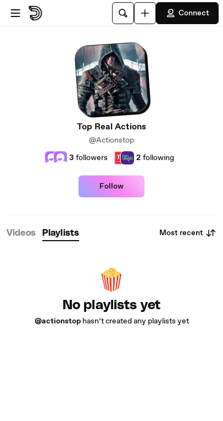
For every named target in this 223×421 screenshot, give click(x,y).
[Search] (123, 13)
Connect (187, 13)
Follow (111, 186)
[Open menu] (15, 13)
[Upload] (145, 13)
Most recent (187, 232)
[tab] (21, 233)
